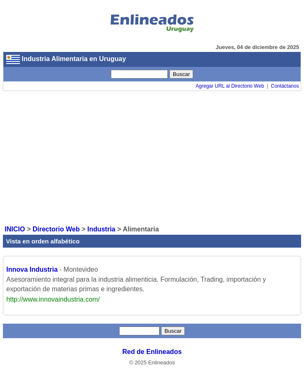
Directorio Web (56, 229)
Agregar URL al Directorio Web (230, 86)
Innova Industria (32, 269)
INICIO (15, 229)
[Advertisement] (152, 157)
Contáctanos (285, 86)
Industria (101, 229)
